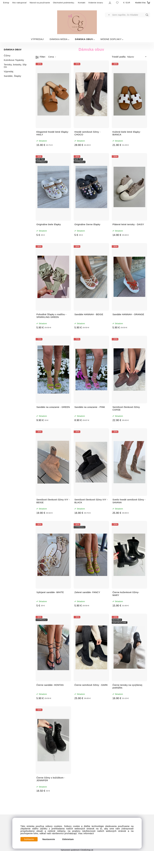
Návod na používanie (40, 3)
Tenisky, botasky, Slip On (15, 65)
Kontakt (81, 3)
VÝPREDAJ (37, 39)
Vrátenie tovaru (95, 3)
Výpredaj (8, 71)
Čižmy (7, 55)
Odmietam (68, 839)
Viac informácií (86, 833)
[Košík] (142, 2)
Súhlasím (29, 839)
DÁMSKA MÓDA (59, 39)
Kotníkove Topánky (14, 60)
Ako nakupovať (19, 3)
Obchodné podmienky (63, 3)
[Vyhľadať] (108, 14)
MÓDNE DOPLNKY (111, 39)
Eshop (6, 3)
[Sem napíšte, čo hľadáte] (131, 14)
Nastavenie (48, 839)
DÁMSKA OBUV (84, 39)
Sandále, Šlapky (12, 76)
